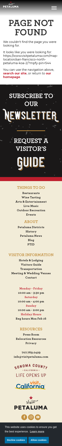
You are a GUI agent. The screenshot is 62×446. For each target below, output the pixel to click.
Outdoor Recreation (31, 210)
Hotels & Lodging (31, 260)
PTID (31, 244)
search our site (15, 73)
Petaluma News (31, 235)
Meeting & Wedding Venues (31, 273)
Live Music (31, 206)
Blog (31, 240)
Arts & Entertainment (31, 201)
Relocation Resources (31, 338)
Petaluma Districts (31, 227)
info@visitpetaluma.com (31, 356)
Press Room (31, 334)
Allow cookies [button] (38, 440)
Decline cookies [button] (16, 440)
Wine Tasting (31, 197)
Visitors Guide (31, 264)
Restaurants (31, 193)
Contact (31, 277)
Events (31, 214)
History (31, 231)
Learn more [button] (37, 431)
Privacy (31, 343)
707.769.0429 (31, 352)
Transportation (31, 269)
